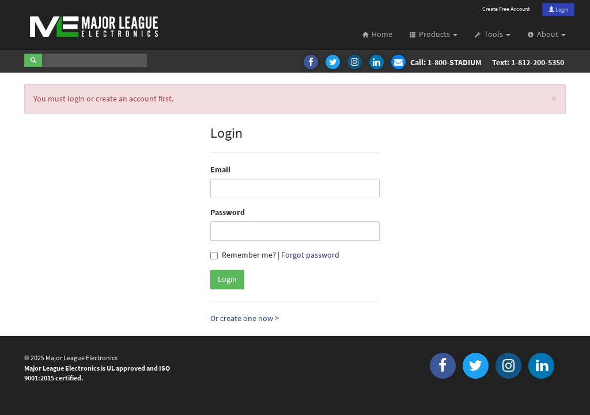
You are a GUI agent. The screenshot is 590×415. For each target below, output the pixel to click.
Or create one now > (244, 318)
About (547, 34)
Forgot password (310, 255)
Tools (492, 34)
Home (377, 34)
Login (558, 9)
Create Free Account (506, 9)
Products (433, 34)
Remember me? (243, 255)
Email (220, 169)
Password (227, 212)
